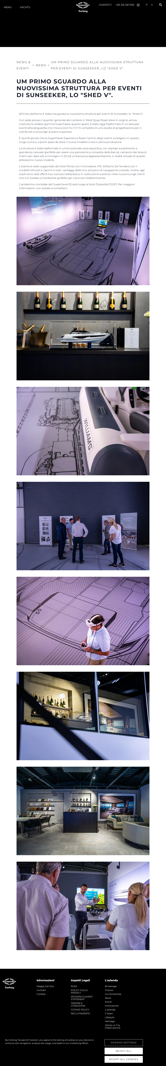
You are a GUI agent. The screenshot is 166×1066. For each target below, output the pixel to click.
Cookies (41, 994)
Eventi (108, 1001)
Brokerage (111, 986)
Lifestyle (109, 1017)
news (108, 997)
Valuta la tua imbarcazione (112, 1026)
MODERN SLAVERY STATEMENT (82, 998)
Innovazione (112, 1005)
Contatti (105, 4)
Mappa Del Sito (45, 986)
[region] (83, 1050)
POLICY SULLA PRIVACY (79, 991)
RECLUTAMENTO (80, 1013)
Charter (109, 990)
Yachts (25, 7)
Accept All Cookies (123, 1059)
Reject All (124, 1051)
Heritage (110, 1021)
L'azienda (110, 1009)
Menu (8, 7)
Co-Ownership (113, 994)
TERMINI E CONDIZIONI (78, 1004)
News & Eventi (24, 65)
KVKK (74, 986)
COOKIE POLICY (80, 1009)
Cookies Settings (124, 1042)
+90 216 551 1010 (125, 4)
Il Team (109, 1013)
